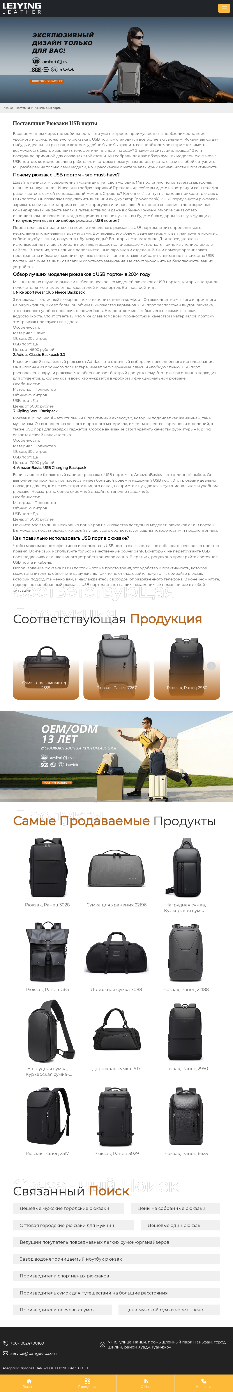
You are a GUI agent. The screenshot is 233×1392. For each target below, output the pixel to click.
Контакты (204, 1383)
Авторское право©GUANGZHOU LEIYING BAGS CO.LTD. (46, 1368)
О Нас (145, 1383)
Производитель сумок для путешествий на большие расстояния (94, 1293)
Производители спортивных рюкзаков (64, 1276)
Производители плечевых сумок (57, 1309)
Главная (8, 108)
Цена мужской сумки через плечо (164, 1309)
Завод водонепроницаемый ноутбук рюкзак (71, 1259)
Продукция (87, 1383)
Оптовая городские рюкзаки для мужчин (67, 1225)
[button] (211, 666)
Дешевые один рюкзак (174, 1225)
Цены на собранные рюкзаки (171, 1208)
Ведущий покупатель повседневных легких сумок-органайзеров (94, 1242)
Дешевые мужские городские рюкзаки (64, 1208)
